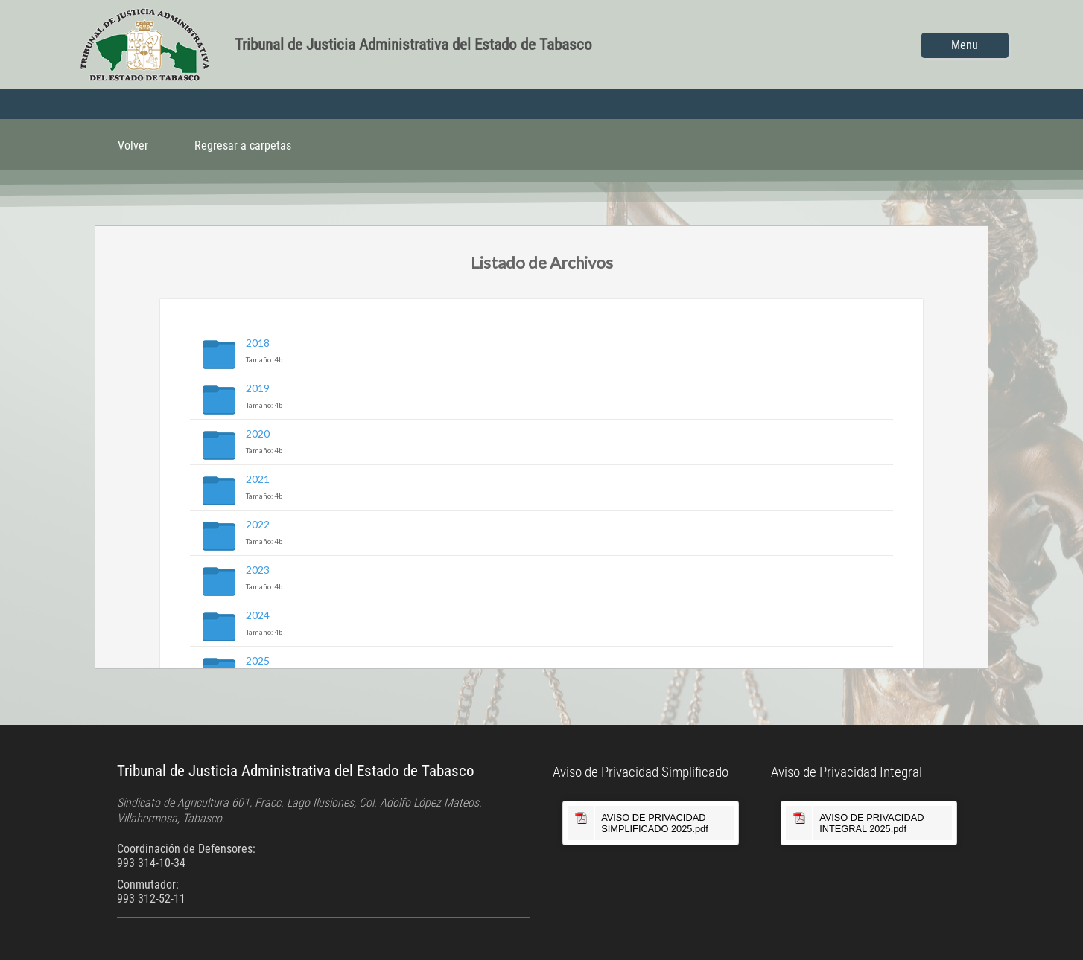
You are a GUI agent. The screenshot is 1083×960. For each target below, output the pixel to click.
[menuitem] (133, 144)
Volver (133, 145)
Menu (964, 45)
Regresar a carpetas (242, 145)
